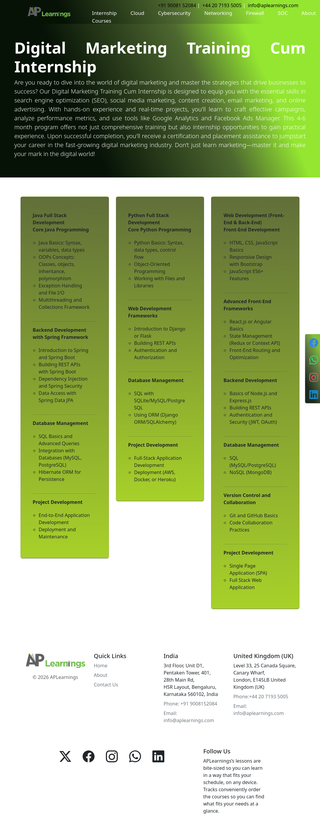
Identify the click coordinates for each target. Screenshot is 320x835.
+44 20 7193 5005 (222, 5)
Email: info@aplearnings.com (189, 717)
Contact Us (106, 684)
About (100, 675)
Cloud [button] (137, 13)
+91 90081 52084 (177, 5)
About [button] (309, 13)
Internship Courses (104, 17)
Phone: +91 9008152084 (190, 703)
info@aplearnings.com (273, 5)
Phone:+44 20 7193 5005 (261, 696)
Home (101, 665)
